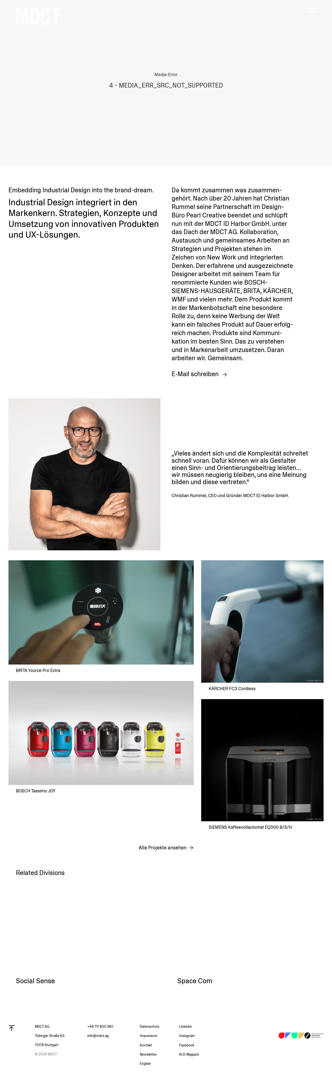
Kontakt (146, 1045)
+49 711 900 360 (100, 1026)
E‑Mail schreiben (196, 374)
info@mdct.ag (98, 1035)
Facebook (186, 1045)
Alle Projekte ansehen (163, 848)
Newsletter (148, 1054)
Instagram (187, 1035)
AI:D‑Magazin (189, 1054)
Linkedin (185, 1026)
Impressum (148, 1035)
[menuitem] (159, 1063)
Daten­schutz (149, 1026)
